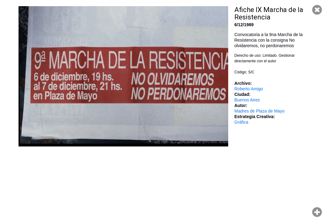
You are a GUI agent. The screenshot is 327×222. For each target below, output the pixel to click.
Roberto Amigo (248, 88)
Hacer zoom (317, 212)
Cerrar (317, 10)
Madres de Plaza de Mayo (259, 111)
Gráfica (241, 122)
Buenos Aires (247, 99)
